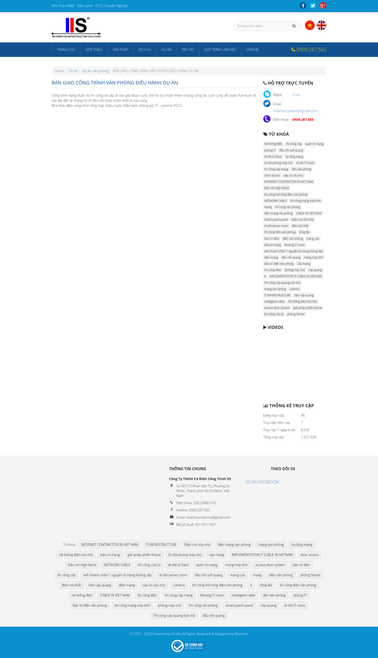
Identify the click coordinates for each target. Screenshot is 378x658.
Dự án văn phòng (95, 70)
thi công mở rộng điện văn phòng (285, 194)
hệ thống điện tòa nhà (302, 301)
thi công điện (272, 270)
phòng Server (295, 314)
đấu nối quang (291, 257)
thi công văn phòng (287, 207)
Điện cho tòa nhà (302, 219)
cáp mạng (303, 264)
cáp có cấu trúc (293, 175)
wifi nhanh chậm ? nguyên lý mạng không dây (293, 251)
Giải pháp (120, 49)
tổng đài (304, 232)
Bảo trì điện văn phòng (279, 264)
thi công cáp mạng (276, 169)
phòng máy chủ (295, 270)
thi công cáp (294, 144)
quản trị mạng (314, 144)
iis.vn (296, 94)
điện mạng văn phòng (278, 213)
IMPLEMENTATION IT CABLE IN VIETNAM (296, 276)
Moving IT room (294, 245)
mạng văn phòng (275, 289)
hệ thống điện (273, 144)
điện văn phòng (293, 239)
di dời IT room (305, 163)
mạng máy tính (313, 257)
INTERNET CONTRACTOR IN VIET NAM (288, 182)
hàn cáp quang (304, 295)
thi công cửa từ (274, 314)
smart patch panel (276, 219)
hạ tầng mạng (294, 157)
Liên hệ (253, 49)
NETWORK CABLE (275, 201)
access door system (277, 308)
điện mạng (271, 257)
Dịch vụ (144, 49)
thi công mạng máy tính (305, 201)
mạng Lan (313, 239)
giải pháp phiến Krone (307, 308)
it (265, 276)
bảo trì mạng (272, 245)
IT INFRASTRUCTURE (277, 295)
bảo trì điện (271, 239)
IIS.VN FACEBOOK (262, 482)
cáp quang (315, 270)
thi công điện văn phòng (280, 232)
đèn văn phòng (301, 169)
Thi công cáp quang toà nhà (282, 283)
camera (294, 289)
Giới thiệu (94, 49)
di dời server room (276, 226)
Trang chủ (66, 49)
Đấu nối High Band (276, 188)
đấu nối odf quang (291, 150)
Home (59, 70)
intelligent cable (274, 301)
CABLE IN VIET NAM (308, 213)
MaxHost (241, 633)
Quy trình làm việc (220, 49)
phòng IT (270, 150)
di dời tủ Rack (273, 157)
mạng (268, 207)
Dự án (166, 49)
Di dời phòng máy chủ (278, 163)
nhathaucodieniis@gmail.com (295, 111)
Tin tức (188, 49)
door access (272, 175)
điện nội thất (300, 226)
